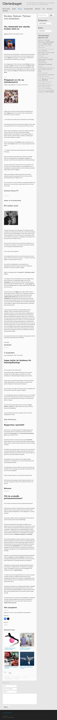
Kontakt (49, 9)
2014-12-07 (25, 676)
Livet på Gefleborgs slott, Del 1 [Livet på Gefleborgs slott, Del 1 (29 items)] (44, 83)
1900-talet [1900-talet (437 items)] (50, 42)
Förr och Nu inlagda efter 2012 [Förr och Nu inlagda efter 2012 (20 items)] (43, 57)
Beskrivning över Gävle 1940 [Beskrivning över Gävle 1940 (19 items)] (42, 49)
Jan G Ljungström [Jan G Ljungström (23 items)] (41, 76)
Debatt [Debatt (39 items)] (39, 51)
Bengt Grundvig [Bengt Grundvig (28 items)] (48, 45)
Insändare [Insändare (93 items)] (51, 74)
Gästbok (5, 11)
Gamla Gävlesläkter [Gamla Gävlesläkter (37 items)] (42, 62)
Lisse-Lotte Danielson (17, 676)
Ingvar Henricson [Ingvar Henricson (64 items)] (42, 74)
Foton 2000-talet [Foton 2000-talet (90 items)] (43, 54)
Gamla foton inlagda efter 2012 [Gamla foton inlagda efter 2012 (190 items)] (45, 60)
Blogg (20, 9)
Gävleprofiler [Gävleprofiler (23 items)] (40, 66)
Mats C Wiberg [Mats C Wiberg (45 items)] (41, 86)
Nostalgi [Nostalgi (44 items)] (48, 86)
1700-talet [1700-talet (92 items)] (47, 40)
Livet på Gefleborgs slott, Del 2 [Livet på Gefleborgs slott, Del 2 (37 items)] (45, 85)
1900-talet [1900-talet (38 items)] (40, 44)
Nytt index (6, 9)
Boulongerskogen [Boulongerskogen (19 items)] (51, 49)
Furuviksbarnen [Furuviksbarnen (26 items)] (41, 56)
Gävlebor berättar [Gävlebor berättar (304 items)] (45, 64)
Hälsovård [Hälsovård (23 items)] (40, 73)
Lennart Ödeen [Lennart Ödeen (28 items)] (49, 81)
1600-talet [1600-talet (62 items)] (40, 40)
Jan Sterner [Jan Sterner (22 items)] (47, 76)
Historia (37, 9)
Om (43, 9)
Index (14, 9)
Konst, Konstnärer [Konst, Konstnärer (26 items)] (50, 78)
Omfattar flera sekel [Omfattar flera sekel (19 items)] (41, 88)
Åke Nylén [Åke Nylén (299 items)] (49, 92)
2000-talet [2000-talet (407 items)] (47, 44)
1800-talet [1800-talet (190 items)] (41, 42)
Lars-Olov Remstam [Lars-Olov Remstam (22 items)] (41, 81)
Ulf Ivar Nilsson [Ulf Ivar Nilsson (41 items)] (51, 90)
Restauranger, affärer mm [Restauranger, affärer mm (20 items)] (42, 90)
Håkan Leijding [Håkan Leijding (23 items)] (45, 73)
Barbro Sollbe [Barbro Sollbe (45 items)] (41, 45)
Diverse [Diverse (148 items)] (44, 51)
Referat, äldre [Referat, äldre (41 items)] (48, 88)
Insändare (7, 678)
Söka (52, 15)
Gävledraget (12, 3)
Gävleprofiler (28, 9)
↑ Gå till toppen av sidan (7, 712)
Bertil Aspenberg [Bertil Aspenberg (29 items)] (41, 47)
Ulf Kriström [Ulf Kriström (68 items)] (41, 92)
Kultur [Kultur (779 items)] (45, 80)
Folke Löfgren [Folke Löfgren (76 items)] (50, 52)
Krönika (11, 678)
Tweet (5, 672)
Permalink (17, 678)
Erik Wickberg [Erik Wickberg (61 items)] (42, 52)
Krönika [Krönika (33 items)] (39, 80)
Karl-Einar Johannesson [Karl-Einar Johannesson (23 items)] (42, 78)
